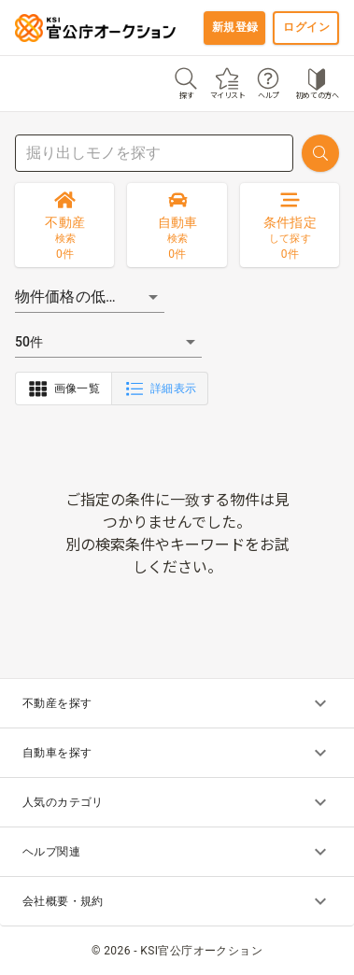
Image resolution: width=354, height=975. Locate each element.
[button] (89, 297)
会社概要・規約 (177, 901)
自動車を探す (177, 753)
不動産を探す (177, 703)
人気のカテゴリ (177, 802)
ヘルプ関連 (177, 852)
